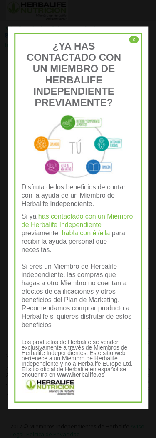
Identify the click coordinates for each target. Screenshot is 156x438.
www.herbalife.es (80, 374)
